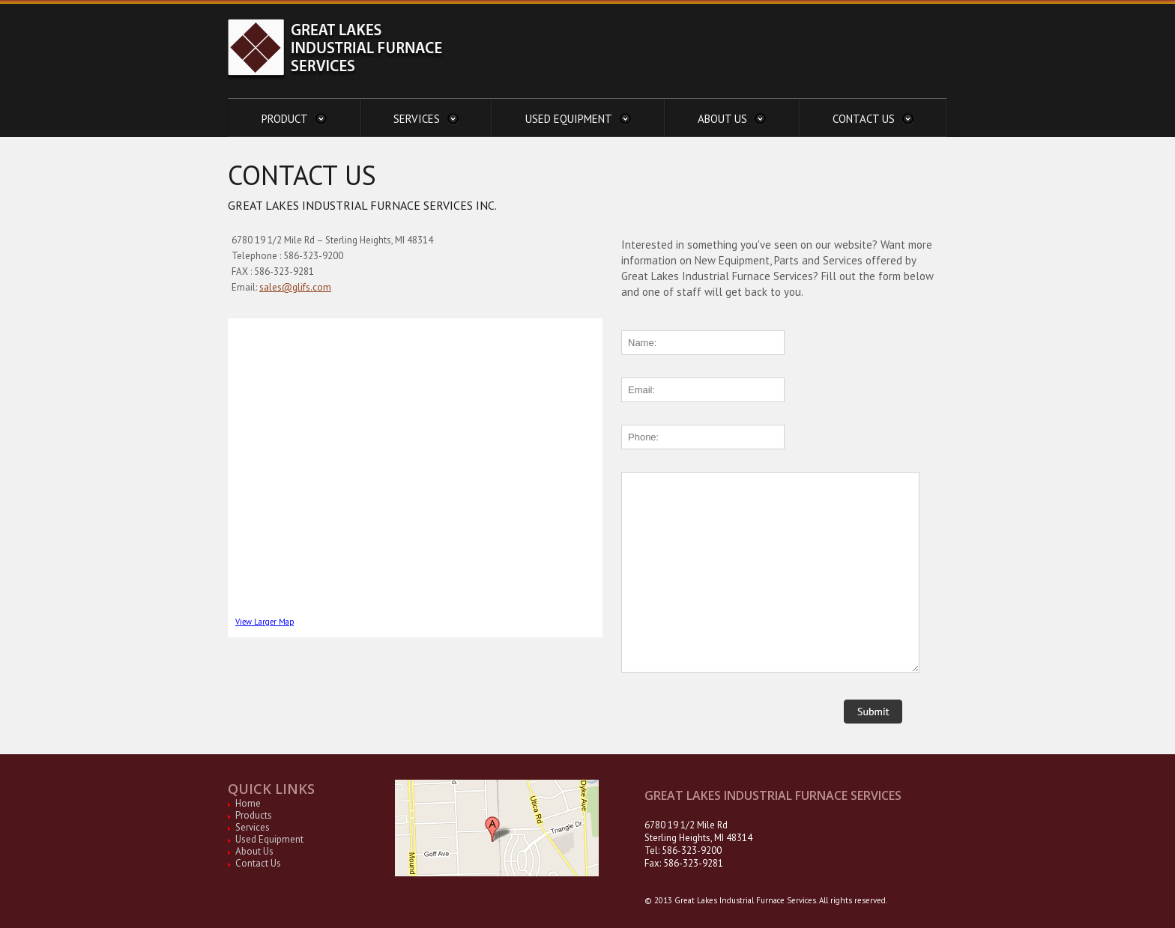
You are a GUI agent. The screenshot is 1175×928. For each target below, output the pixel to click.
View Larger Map (264, 621)
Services (252, 827)
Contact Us (258, 863)
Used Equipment (269, 839)
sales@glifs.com (295, 287)
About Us (254, 851)
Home (248, 803)
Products (253, 815)
